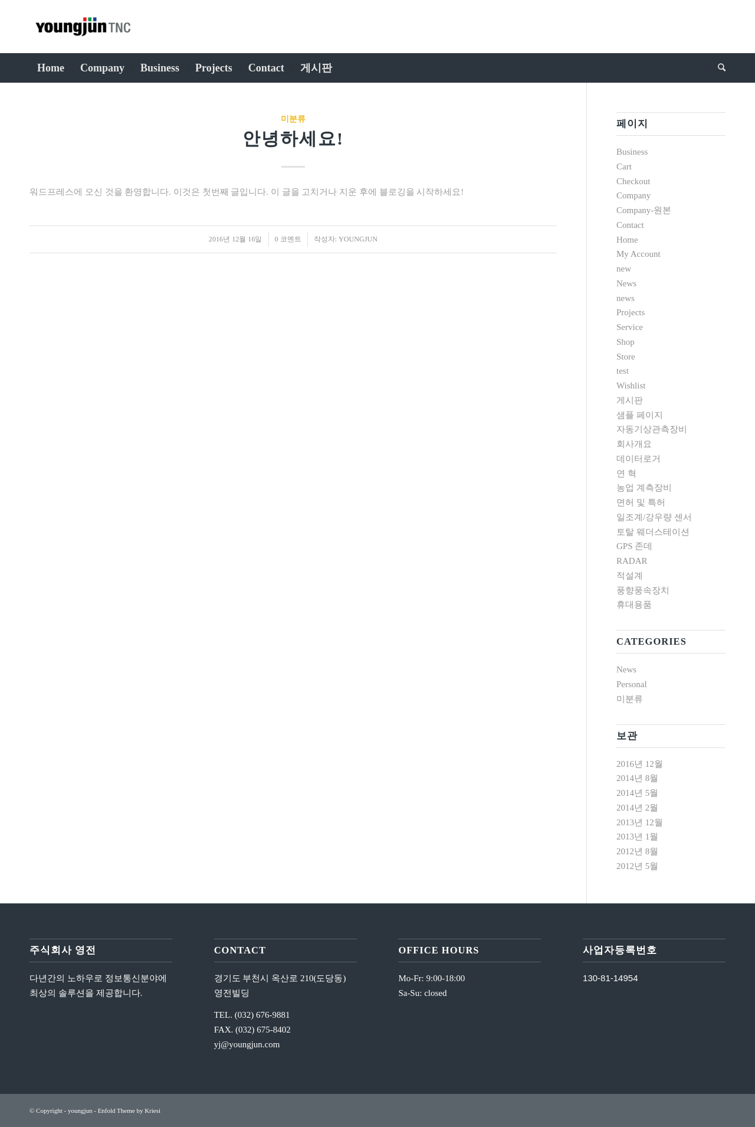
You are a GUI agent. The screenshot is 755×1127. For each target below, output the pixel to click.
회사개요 (634, 444)
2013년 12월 (639, 822)
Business (632, 151)
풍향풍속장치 (642, 590)
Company (633, 195)
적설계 (629, 575)
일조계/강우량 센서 (654, 517)
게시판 (629, 400)
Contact (630, 225)
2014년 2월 (637, 807)
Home (627, 239)
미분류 (293, 119)
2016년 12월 (639, 764)
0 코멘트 (288, 239)
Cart (624, 166)
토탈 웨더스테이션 (653, 532)
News (626, 283)
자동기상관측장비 (651, 429)
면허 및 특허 (640, 502)
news (625, 298)
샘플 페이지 (639, 415)
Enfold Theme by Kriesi (129, 1110)
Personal (631, 684)
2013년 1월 (637, 836)
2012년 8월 (637, 851)
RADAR (632, 561)
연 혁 (626, 473)
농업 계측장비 (644, 487)
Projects (630, 312)
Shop (625, 342)
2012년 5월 (637, 866)
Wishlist (630, 385)
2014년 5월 (637, 793)
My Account (638, 254)
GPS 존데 (634, 546)
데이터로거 (638, 458)
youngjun (358, 239)
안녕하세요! (293, 138)
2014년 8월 (637, 778)
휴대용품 (634, 604)
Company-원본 (643, 210)
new (623, 268)
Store (625, 356)
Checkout (633, 181)
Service (629, 327)
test (622, 370)
